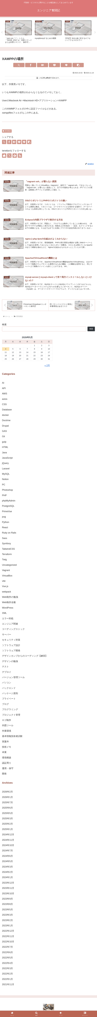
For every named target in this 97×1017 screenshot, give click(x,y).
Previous (2, 32)
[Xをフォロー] (9, 155)
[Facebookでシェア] (30, 65)
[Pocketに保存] (54, 65)
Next (95, 32)
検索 (4, 325)
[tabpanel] (18, 32)
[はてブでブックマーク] (42, 65)
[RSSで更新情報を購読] (20, 155)
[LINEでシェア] (66, 65)
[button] (78, 65)
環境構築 (7, 131)
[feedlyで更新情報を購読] (15, 155)
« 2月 (47, 366)
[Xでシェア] (18, 65)
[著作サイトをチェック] (4, 155)
